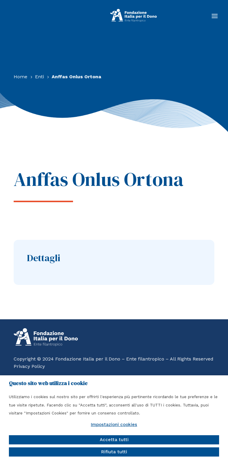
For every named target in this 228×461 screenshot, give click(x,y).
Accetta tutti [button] (114, 439)
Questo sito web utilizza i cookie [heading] (48, 383)
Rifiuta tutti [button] (114, 451)
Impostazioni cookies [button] (114, 424)
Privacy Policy (29, 366)
